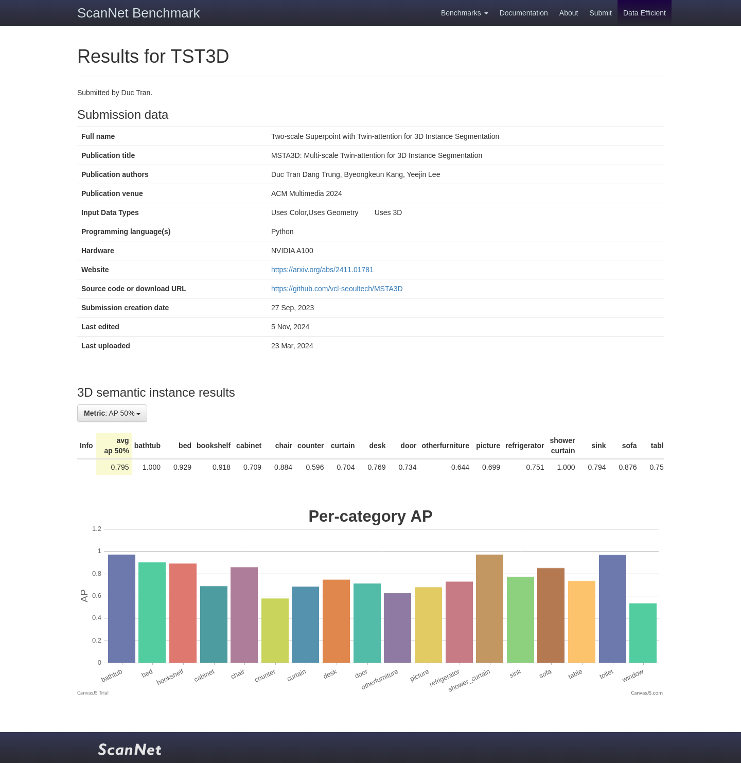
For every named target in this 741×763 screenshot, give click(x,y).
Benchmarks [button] (464, 13)
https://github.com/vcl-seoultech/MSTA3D (337, 289)
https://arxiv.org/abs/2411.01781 (322, 269)
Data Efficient (644, 13)
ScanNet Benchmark (138, 13)
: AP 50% (112, 413)
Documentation (524, 13)
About (568, 13)
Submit (600, 13)
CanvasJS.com (647, 692)
